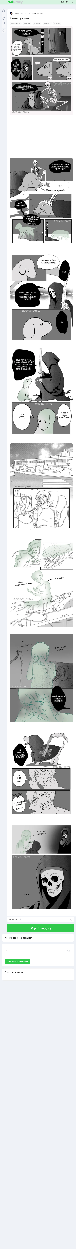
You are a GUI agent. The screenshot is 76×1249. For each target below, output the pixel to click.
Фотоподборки (38, 13)
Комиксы (47, 23)
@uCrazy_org (40, 928)
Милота (37, 23)
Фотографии (16, 23)
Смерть (57, 23)
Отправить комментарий (17, 961)
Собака (27, 23)
